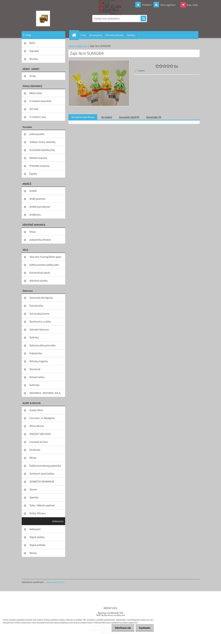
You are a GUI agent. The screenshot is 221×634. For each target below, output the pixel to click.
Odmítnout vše (121, 628)
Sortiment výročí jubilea (42, 473)
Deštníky (34, 337)
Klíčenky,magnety (39, 361)
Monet (33, 458)
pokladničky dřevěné (40, 240)
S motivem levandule (40, 101)
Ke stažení (106, 117)
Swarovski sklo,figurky (41, 298)
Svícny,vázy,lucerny (40, 313)
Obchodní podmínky (114, 35)
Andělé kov (35, 214)
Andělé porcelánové (40, 207)
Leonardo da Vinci (39, 442)
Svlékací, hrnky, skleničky (43, 142)
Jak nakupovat (95, 35)
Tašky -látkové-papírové (42, 505)
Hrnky (33, 76)
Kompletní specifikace (83, 117)
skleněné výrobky (39, 280)
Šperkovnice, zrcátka (40, 321)
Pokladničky (36, 353)
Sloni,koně (35, 369)
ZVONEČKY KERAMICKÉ (42, 481)
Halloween (35, 529)
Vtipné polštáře (37, 545)
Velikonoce (58, 521)
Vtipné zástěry (37, 537)
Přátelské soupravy (40, 166)
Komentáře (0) (153, 117)
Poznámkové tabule (40, 273)
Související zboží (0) (129, 117)
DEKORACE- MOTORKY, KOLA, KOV (45, 394)
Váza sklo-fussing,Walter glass (46, 257)
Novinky (34, 59)
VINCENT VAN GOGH (40, 434)
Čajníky (33, 174)
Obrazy (33, 553)
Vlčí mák (34, 109)
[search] (143, 19)
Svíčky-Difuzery (38, 513)
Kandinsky (35, 450)
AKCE (32, 43)
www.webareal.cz (55, 582)
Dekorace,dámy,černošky (43, 345)
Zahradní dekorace (39, 329)
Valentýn (34, 497)
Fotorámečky (36, 306)
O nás (83, 35)
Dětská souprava (38, 158)
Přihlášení (145, 5)
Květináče (35, 385)
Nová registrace (167, 5)
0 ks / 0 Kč (192, 5)
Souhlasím (144, 628)
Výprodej (34, 51)
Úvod (71, 46)
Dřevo (33, 232)
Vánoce (33, 489)
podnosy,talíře (37, 134)
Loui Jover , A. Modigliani (42, 418)
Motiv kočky (36, 93)
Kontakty (131, 35)
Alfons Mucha (37, 426)
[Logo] (43, 18)
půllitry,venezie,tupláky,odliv (44, 265)
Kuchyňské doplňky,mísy (42, 150)
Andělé (33, 191)
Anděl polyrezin (38, 199)
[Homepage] (75, 35)
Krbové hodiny (37, 377)
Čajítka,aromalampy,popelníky (45, 465)
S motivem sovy (38, 117)
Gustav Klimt (36, 410)
